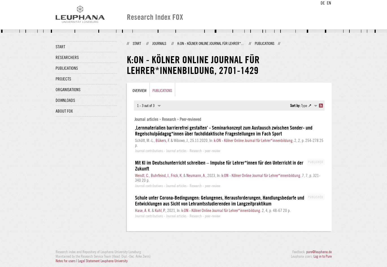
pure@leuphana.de (319, 252)
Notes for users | (67, 261)
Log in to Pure (323, 256)
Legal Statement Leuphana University (103, 261)
